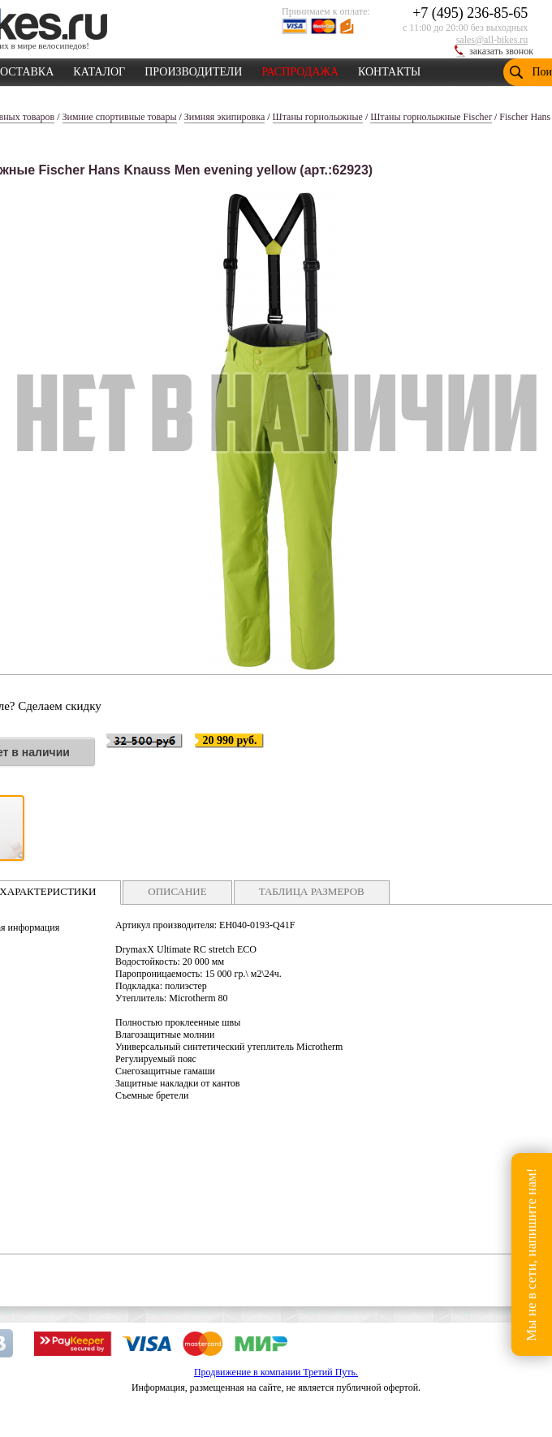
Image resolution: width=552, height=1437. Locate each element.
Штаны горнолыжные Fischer (431, 117)
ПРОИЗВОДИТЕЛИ (193, 69)
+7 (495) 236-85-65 (470, 13)
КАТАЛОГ (99, 69)
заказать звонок (501, 51)
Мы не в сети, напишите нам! (531, 1254)
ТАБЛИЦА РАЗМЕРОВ (311, 891)
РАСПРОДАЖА (300, 69)
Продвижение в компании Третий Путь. (276, 1372)
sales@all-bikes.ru (492, 39)
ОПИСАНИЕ (177, 891)
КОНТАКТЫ (389, 69)
